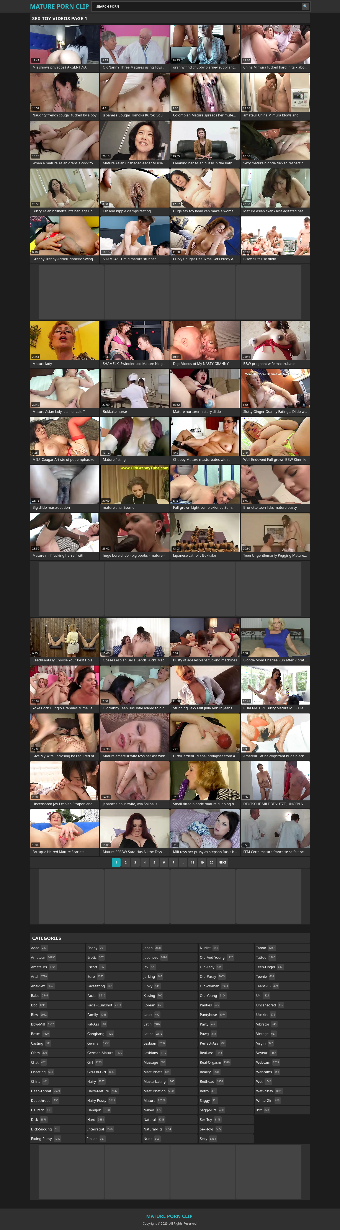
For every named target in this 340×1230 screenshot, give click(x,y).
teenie (265, 976)
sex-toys (211, 1129)
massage (155, 1062)
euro (96, 976)
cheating (42, 1072)
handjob (99, 1110)
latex (152, 1014)
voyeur (266, 1053)
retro (208, 1091)
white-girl (268, 1100)
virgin (265, 1043)
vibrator (267, 1024)
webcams (268, 1072)
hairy (96, 1081)
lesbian (155, 1043)
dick (39, 1119)
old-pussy (213, 976)
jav (150, 967)
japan (153, 948)
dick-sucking (45, 1129)
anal (39, 976)
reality (210, 1072)
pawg (208, 1033)
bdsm (40, 1033)
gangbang (100, 1033)
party (208, 1024)
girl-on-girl (101, 1072)
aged (39, 948)
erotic (96, 957)
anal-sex (43, 986)
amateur (43, 957)
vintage (266, 1033)
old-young (213, 995)
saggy (209, 1100)
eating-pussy (46, 1138)
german (98, 1043)
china (40, 1081)
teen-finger (269, 967)
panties (210, 1005)
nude (152, 1138)
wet (264, 1081)
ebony (96, 948)
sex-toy (211, 1119)
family (97, 1014)
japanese (156, 957)
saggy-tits (212, 1110)
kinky (152, 986)
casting (41, 1043)
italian (96, 1138)
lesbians (155, 1053)
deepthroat (45, 1100)
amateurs (44, 967)
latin (152, 1024)
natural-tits (158, 1129)
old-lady (211, 967)
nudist (209, 948)
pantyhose (213, 1014)
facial (96, 995)
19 (202, 862)
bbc (39, 1005)
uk (263, 995)
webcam (268, 1062)
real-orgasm (215, 1062)
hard (96, 1119)
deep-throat (46, 1091)
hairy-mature (103, 1091)
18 (192, 862)
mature (155, 1100)
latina (153, 1033)
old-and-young (217, 957)
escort (96, 967)
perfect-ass (213, 1043)
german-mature (105, 1053)
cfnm (39, 1053)
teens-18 (267, 986)
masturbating (159, 1081)
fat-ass (97, 1024)
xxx (263, 1110)
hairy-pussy (101, 1100)
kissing (153, 995)
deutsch (41, 1110)
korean (153, 1005)
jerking (153, 976)
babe (40, 995)
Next (223, 862)
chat (39, 1062)
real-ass (211, 1053)
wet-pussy (269, 1091)
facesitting (100, 986)
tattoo (266, 957)
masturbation (159, 1091)
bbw (39, 1014)
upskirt (266, 1014)
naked (153, 1110)
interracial (100, 1129)
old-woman (214, 986)
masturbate (157, 1072)
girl (95, 1062)
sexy (208, 1138)
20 (211, 862)
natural (154, 1119)
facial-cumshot (104, 1005)
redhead (212, 1081)
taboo (266, 948)
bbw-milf (43, 1024)
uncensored (270, 1005)
